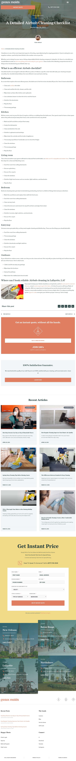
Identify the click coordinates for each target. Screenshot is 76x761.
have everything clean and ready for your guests (29, 62)
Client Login (4, 737)
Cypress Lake (32, 293)
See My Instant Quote (38, 603)
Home (2, 49)
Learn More (6, 643)
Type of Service (16, 594)
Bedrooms (32, 594)
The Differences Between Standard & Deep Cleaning (55, 475)
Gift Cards (41, 726)
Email (40, 572)
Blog (40, 719)
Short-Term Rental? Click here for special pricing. (38, 555)
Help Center (4, 747)
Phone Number (16, 579)
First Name (14, 572)
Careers (41, 716)
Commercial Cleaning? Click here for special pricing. (38, 558)
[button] (71, 2)
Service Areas (42, 723)
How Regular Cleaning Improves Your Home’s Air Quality (57, 433)
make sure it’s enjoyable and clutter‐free (56, 159)
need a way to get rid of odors (42, 286)
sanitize (12, 86)
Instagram (41, 747)
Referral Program (5, 744)
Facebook (41, 741)
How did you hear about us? (19, 586)
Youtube (41, 744)
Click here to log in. (45, 613)
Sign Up (3, 741)
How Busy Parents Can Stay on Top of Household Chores (18, 433)
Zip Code (41, 579)
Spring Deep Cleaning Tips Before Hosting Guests (16, 475)
